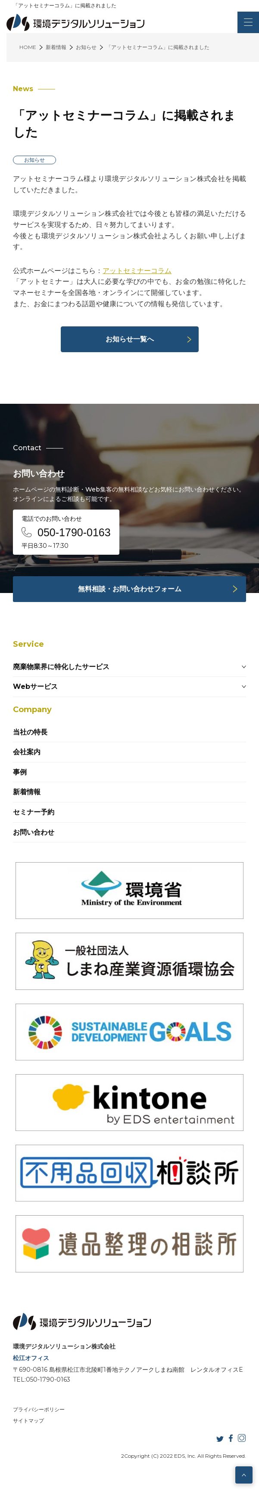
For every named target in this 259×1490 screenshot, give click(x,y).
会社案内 (27, 752)
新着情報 (27, 792)
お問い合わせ (33, 832)
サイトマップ (28, 1420)
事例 (20, 772)
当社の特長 (30, 732)
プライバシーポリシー (39, 1409)
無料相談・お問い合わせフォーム (129, 589)
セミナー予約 (33, 812)
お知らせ (34, 160)
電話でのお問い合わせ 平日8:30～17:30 (66, 532)
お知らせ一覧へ (130, 339)
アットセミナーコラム (137, 271)
